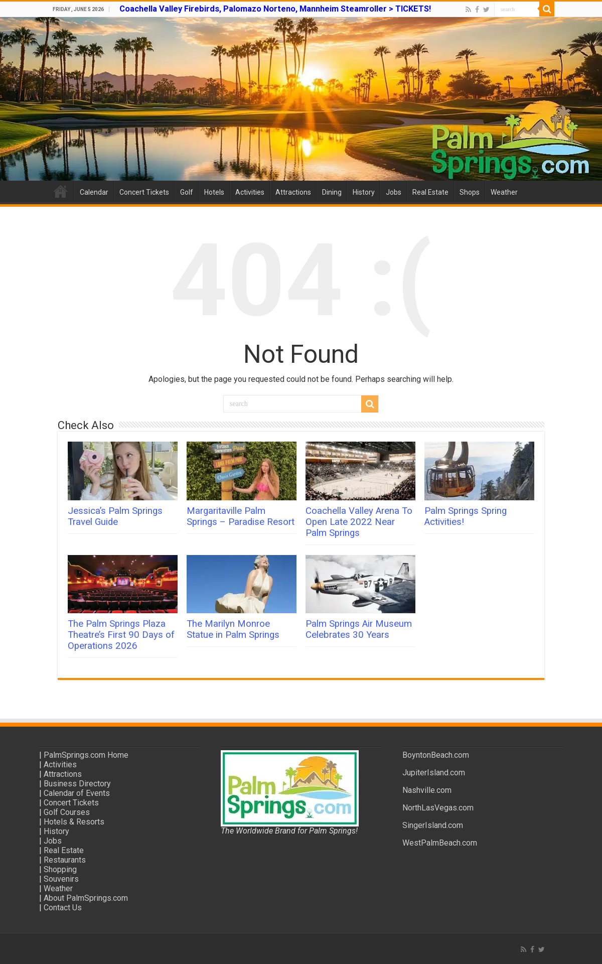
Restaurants (65, 860)
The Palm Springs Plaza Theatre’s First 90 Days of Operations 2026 (121, 634)
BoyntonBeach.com (435, 755)
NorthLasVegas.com (438, 807)
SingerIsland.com (432, 825)
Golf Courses (67, 812)
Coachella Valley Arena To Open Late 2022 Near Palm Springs (359, 521)
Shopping (60, 869)
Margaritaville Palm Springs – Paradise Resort (240, 516)
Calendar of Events (77, 793)
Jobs (393, 192)
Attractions (293, 192)
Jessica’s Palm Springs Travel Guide (115, 516)
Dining (332, 192)
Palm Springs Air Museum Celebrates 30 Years (359, 629)
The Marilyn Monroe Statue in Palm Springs (233, 629)
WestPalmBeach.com (439, 843)
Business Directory (77, 783)
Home (61, 191)
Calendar (94, 192)
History (364, 192)
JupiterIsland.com (433, 772)
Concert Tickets (144, 192)
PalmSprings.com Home (86, 755)
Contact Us (63, 907)
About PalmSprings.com (86, 898)
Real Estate (430, 192)
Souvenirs (61, 879)
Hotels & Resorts (74, 822)
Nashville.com (427, 790)
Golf (186, 192)
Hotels (214, 192)
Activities (249, 192)
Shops (470, 192)
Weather (504, 192)
